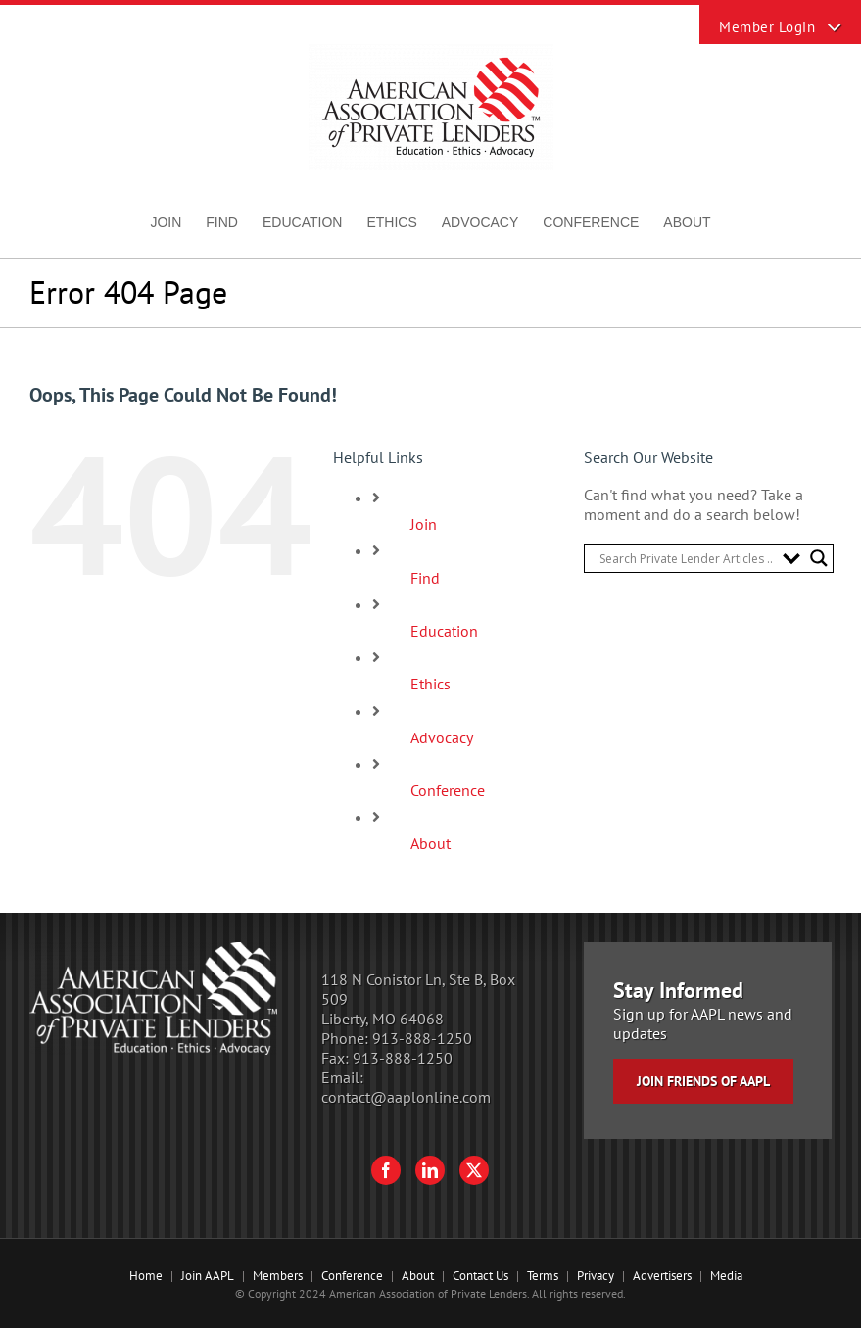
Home (146, 1275)
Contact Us (480, 1275)
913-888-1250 (422, 1038)
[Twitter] (474, 1170)
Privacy (595, 1275)
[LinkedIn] (430, 1170)
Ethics (430, 683)
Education (444, 630)
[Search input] (686, 558)
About (430, 843)
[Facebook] (386, 1170)
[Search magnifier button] (819, 558)
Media (726, 1275)
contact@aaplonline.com (406, 1097)
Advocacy (441, 737)
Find (425, 578)
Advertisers (662, 1275)
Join (423, 524)
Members (278, 1275)
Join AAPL (207, 1275)
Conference (447, 790)
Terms (542, 1275)
